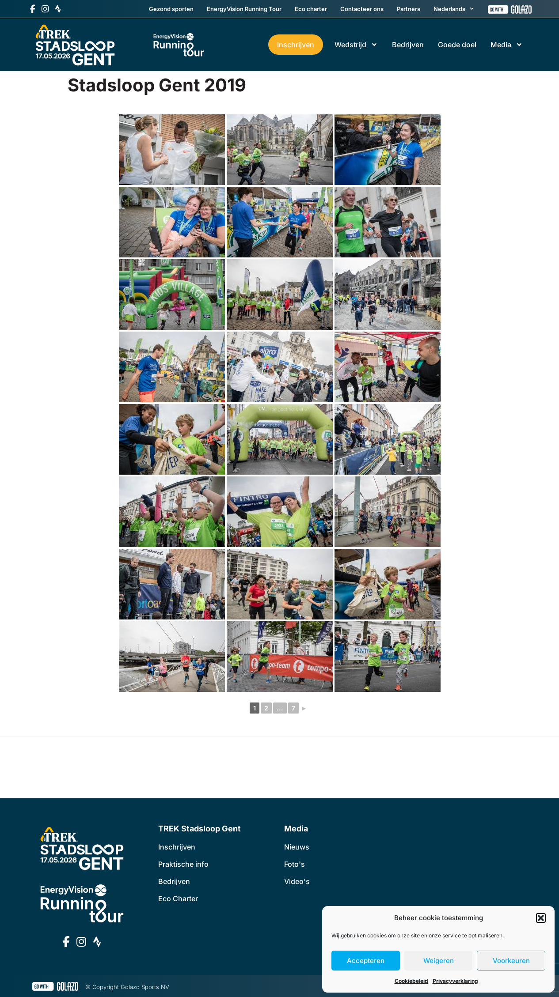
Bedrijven (408, 44)
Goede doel (457, 44)
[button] (540, 918)
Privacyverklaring (455, 981)
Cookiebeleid (411, 981)
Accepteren (365, 960)
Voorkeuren (511, 960)
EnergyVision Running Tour (244, 8)
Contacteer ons (362, 8)
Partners (408, 8)
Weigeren (438, 960)
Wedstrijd (356, 45)
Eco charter (311, 8)
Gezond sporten (171, 8)
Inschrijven (295, 44)
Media (507, 45)
